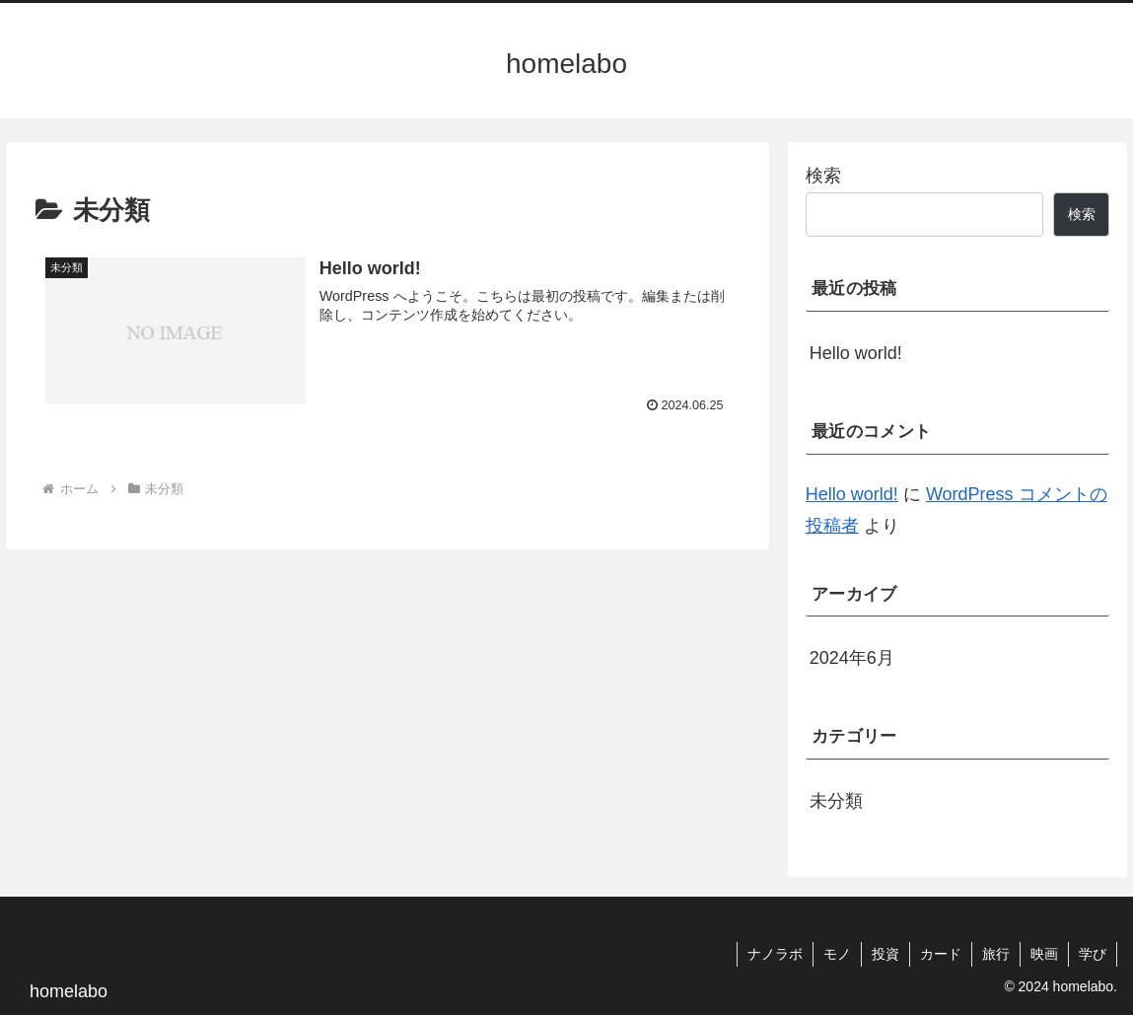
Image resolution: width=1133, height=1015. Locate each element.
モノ (837, 954)
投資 (885, 954)
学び (1092, 954)
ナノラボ (775, 954)
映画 (1044, 954)
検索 (823, 175)
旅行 (996, 954)
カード (940, 954)
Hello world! (856, 353)
